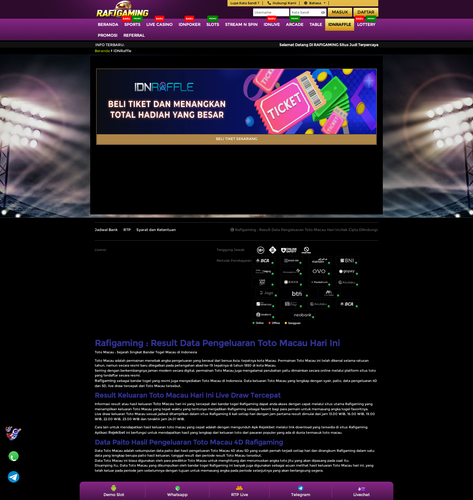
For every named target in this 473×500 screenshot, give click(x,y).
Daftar (365, 12)
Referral (133, 35)
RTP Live (239, 490)
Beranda (108, 24)
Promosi (107, 35)
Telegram (300, 490)
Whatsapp (177, 490)
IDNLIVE (272, 24)
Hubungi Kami (282, 3)
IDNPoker (189, 24)
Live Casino (159, 24)
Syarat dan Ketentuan (156, 229)
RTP (127, 229)
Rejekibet (116, 432)
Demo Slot (113, 490)
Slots (212, 24)
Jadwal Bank (106, 229)
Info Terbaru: (110, 44)
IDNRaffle (339, 24)
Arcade (294, 24)
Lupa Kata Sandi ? (244, 3)
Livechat (361, 490)
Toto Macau (163, 404)
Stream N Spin (241, 24)
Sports (132, 24)
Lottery (366, 24)
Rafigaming (105, 380)
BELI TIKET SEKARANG (236, 138)
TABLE (316, 24)
